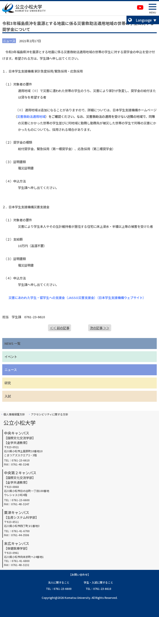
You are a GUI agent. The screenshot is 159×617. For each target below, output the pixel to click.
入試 (7, 396)
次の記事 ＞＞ (99, 327)
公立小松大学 (28, 6)
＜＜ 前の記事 (59, 327)
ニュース (10, 369)
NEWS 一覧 (12, 343)
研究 (7, 382)
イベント (10, 356)
